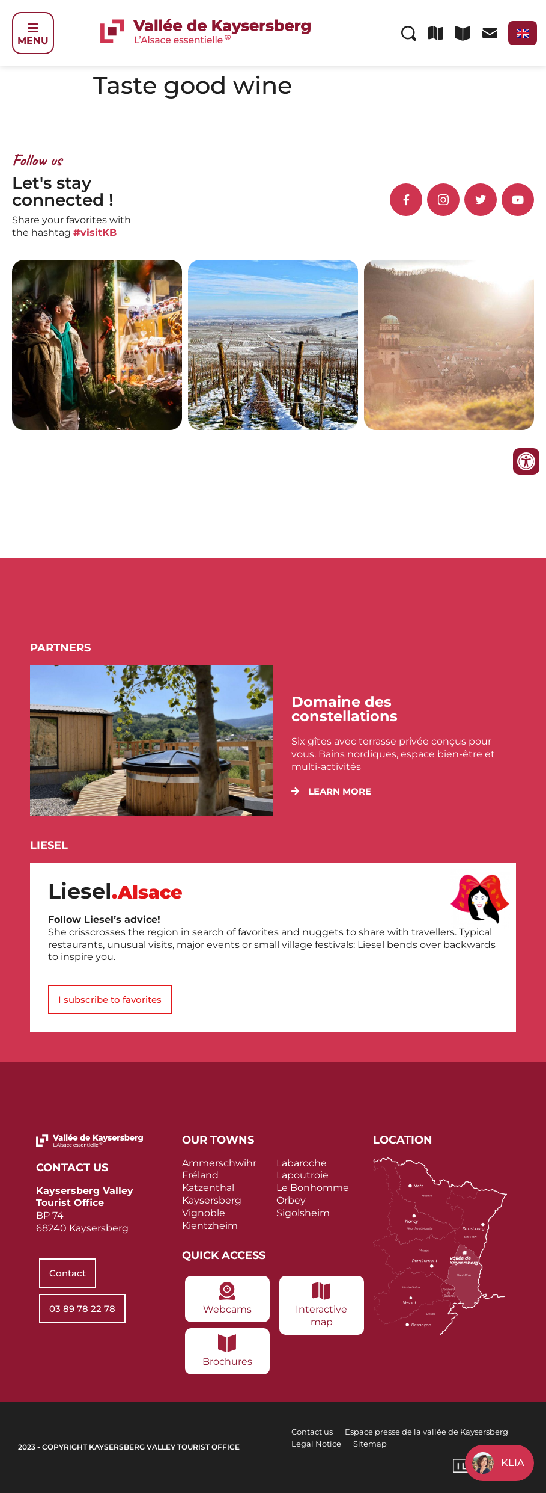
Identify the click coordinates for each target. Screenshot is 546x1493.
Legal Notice (316, 1443)
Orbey (291, 1200)
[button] (331, 791)
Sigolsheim (303, 1213)
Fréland (200, 1175)
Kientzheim (210, 1225)
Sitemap (370, 1443)
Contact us (312, 1431)
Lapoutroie (302, 1175)
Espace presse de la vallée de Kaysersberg (426, 1431)
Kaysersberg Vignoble (211, 1207)
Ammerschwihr (219, 1163)
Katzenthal (208, 1187)
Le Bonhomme (312, 1187)
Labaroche (301, 1163)
